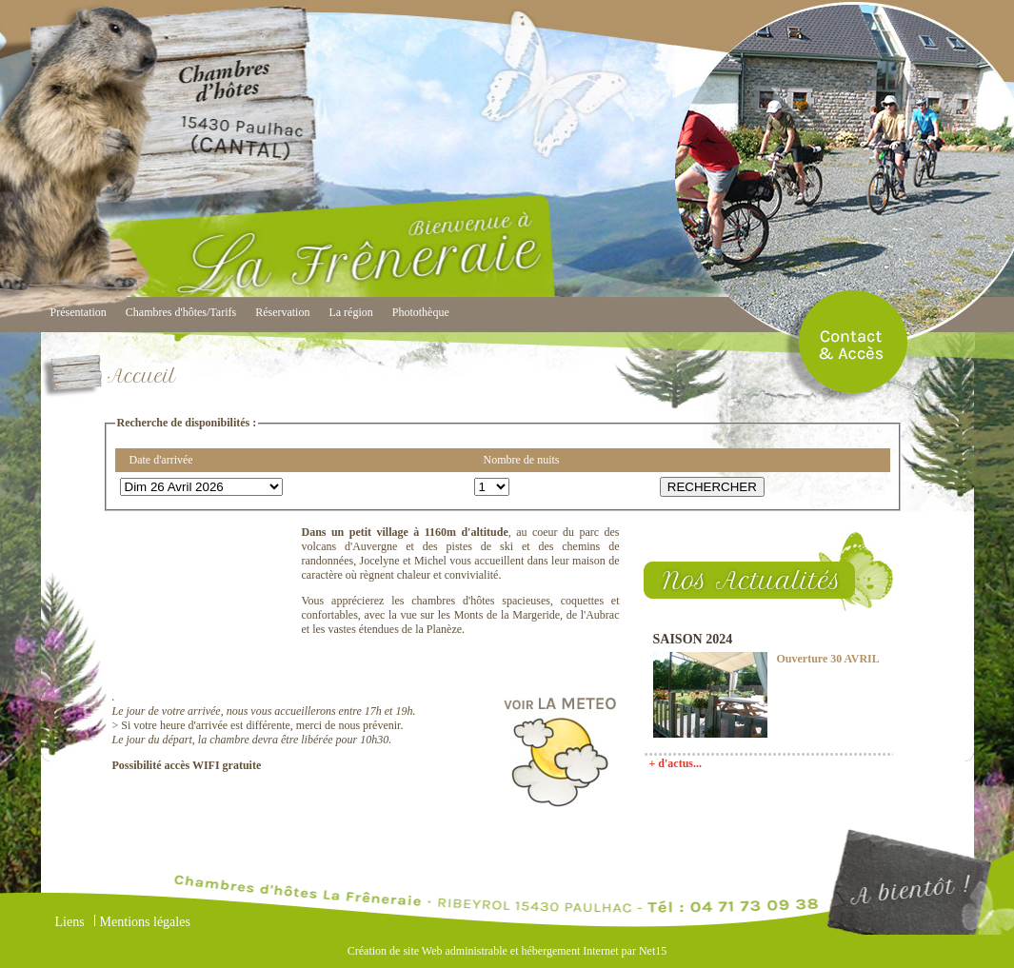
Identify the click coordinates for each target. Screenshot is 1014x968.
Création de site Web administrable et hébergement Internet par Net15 (507, 951)
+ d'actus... (676, 763)
